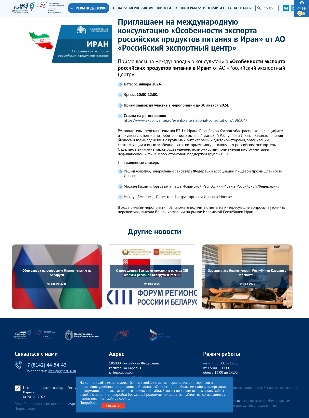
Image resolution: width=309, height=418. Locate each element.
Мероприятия (141, 8)
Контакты (242, 8)
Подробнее (88, 403)
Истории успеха (217, 8)
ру (299, 8)
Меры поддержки (89, 8)
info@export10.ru (62, 371)
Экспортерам (187, 8)
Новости (163, 8)
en (304, 8)
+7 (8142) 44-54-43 (41, 364)
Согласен (113, 405)
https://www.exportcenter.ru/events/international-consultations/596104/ (185, 120)
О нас (120, 8)
